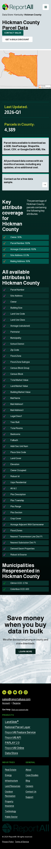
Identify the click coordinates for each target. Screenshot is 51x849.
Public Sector (11, 817)
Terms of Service (22, 842)
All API (13, 737)
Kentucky (18, 15)
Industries (8, 762)
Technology (10, 811)
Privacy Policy (8, 842)
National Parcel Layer (17, 727)
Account (6, 703)
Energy (8, 775)
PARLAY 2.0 (12, 742)
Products (8, 715)
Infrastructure (11, 780)
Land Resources (12, 786)
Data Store (7, 15)
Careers (29, 786)
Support (29, 797)
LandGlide (12, 721)
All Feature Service (20, 732)
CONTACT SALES (12, 33)
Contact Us (31, 791)
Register (17, 703)
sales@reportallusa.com (16, 699)
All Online (14, 747)
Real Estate (10, 770)
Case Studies (32, 775)
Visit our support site (19, 709)
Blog (28, 780)
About (28, 770)
